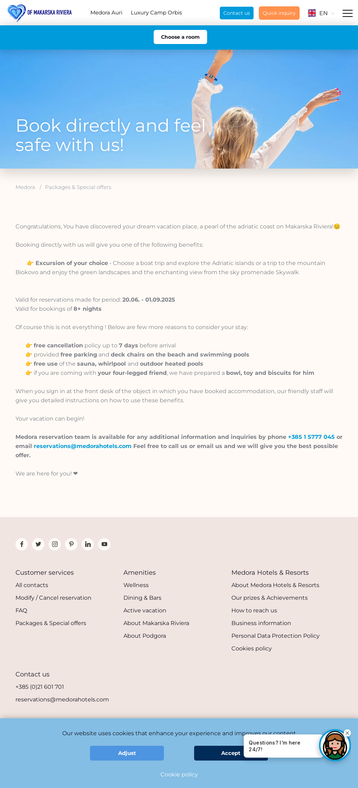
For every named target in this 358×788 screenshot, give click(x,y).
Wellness (136, 585)
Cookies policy (251, 648)
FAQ (21, 610)
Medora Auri (106, 12)
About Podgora (144, 635)
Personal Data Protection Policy (275, 635)
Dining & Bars (142, 597)
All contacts (31, 585)
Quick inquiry (279, 13)
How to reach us (254, 610)
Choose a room (180, 37)
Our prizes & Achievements (269, 597)
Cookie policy (179, 774)
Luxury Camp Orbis (156, 12)
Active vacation (144, 610)
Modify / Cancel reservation (53, 597)
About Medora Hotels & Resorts (275, 585)
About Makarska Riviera (156, 623)
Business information (261, 623)
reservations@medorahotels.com (62, 699)
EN (321, 13)
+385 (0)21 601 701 (39, 686)
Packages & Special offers (50, 623)
